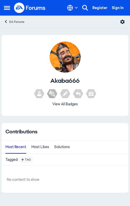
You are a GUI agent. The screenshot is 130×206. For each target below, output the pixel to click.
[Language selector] (72, 8)
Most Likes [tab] (40, 147)
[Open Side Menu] (7, 8)
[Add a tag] (26, 159)
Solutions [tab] (62, 147)
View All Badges (65, 104)
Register (99, 7)
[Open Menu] (122, 21)
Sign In (118, 7)
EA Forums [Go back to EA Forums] (14, 21)
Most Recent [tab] (15, 147)
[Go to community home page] (30, 8)
